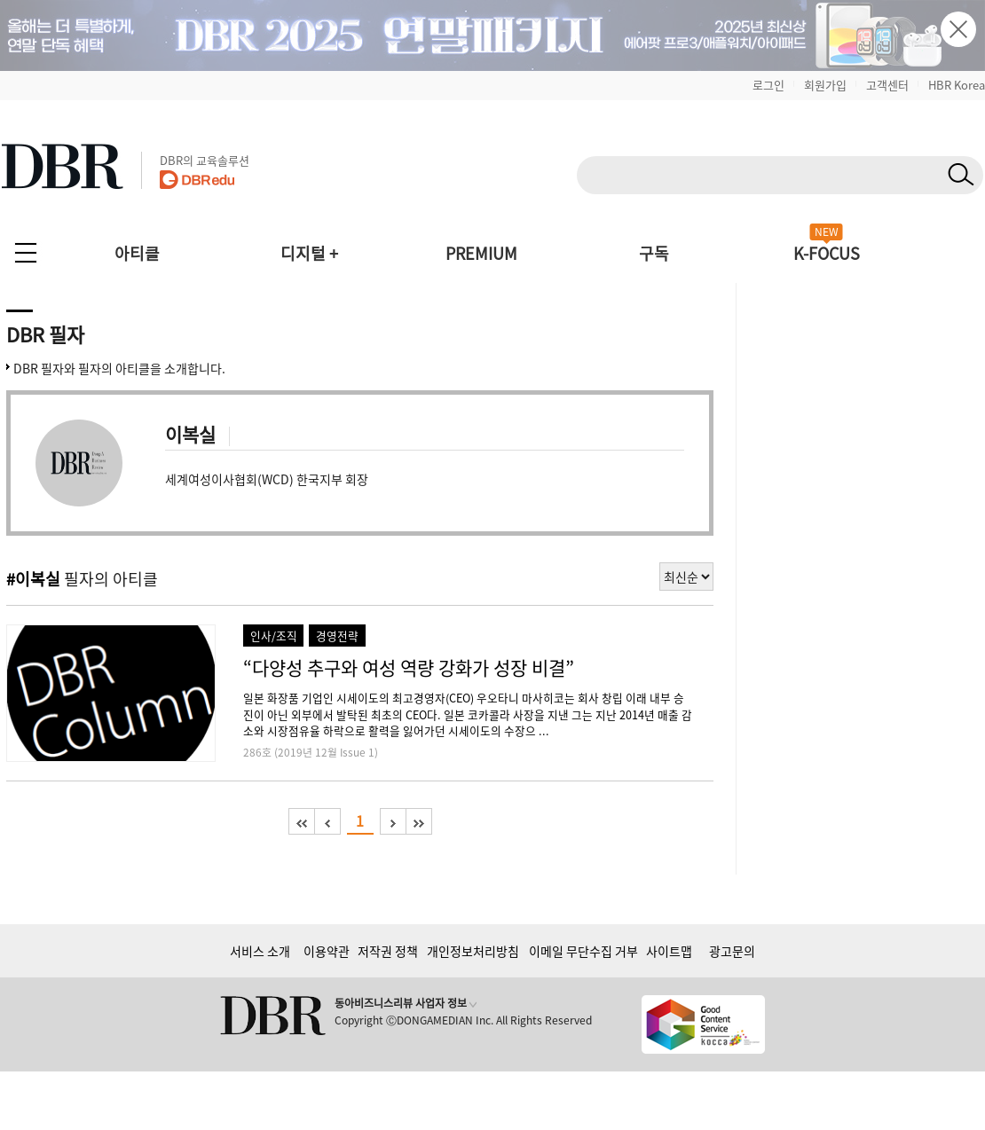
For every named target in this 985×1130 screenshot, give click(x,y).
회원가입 (825, 84)
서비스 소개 (260, 951)
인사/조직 (273, 635)
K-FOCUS (826, 253)
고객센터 (887, 84)
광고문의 (732, 951)
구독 (654, 253)
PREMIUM (481, 253)
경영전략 (337, 635)
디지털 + (309, 253)
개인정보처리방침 (473, 951)
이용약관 (326, 951)
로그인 (768, 84)
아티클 (137, 253)
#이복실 (33, 579)
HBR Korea (956, 84)
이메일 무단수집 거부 (583, 951)
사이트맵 (669, 951)
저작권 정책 (388, 951)
